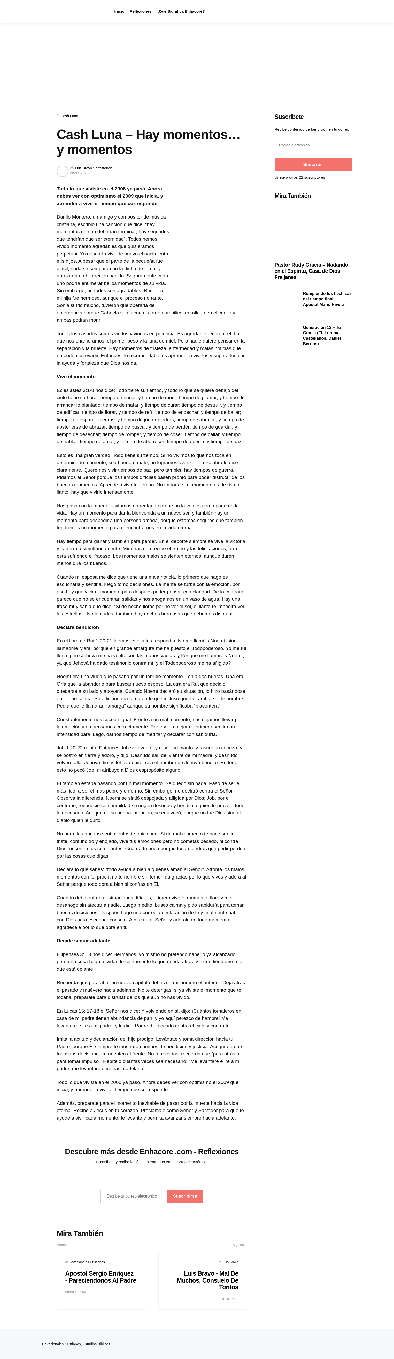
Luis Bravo (230, 1262)
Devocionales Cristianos (87, 1262)
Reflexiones (140, 11)
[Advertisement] (197, 62)
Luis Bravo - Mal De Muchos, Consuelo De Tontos (207, 1280)
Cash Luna (69, 116)
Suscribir (313, 164)
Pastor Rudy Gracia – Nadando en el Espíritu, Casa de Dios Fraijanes (311, 271)
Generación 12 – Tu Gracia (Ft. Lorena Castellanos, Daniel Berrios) (322, 335)
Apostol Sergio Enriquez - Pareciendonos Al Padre (99, 1280)
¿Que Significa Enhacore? (181, 11)
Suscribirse (185, 1196)
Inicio (119, 11)
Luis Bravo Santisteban (93, 168)
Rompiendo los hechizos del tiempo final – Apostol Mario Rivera (327, 299)
